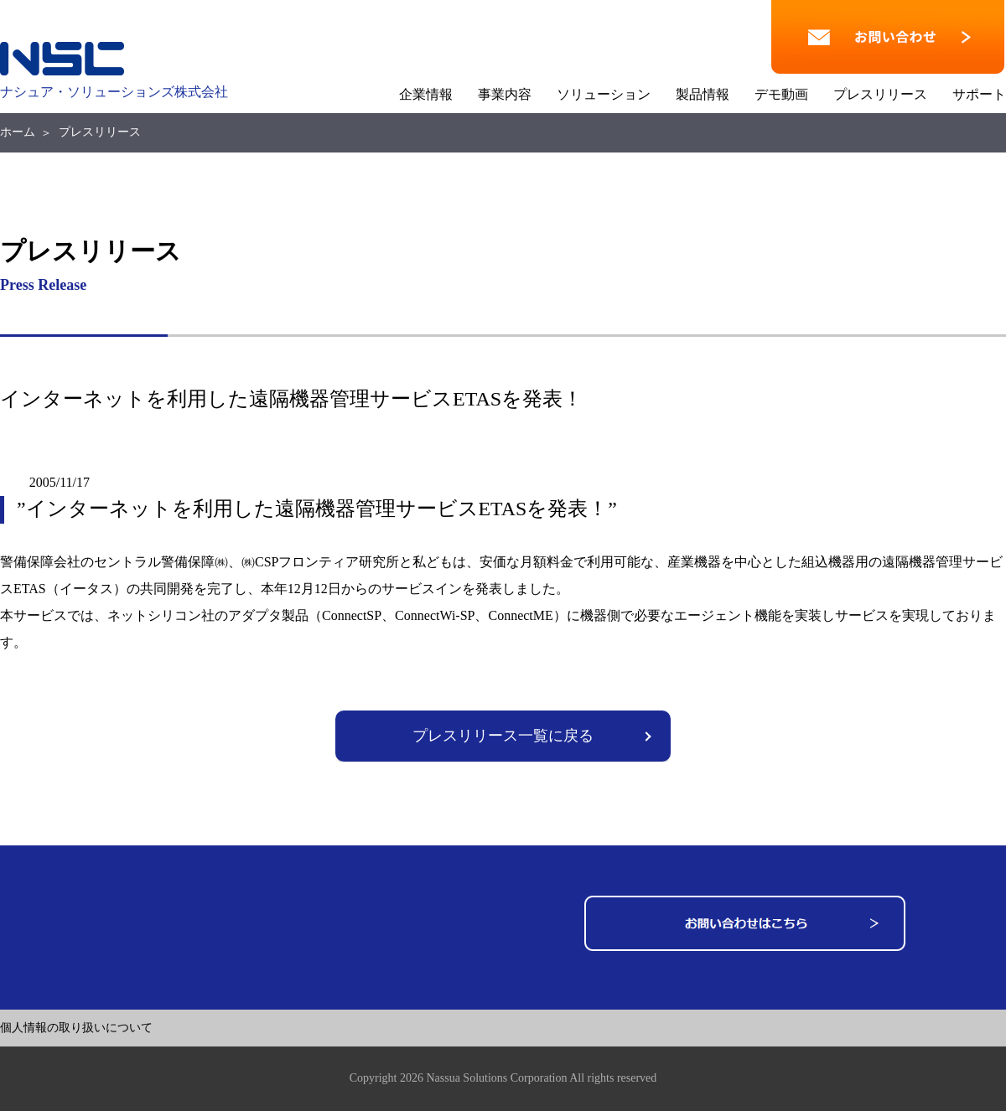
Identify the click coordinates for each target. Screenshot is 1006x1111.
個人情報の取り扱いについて (76, 1027)
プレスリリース (880, 94)
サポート (979, 94)
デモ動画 (781, 94)
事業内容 (505, 94)
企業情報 (426, 94)
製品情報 (702, 94)
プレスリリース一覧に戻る (503, 735)
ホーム (17, 132)
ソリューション (604, 94)
